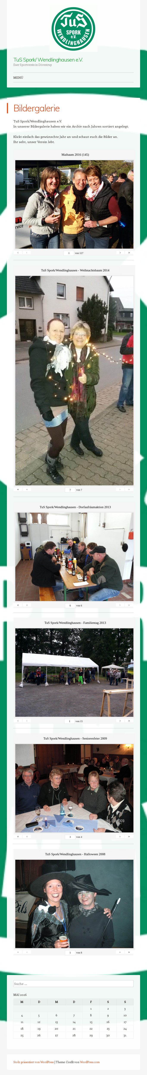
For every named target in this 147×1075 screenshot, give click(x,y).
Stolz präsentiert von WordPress (33, 1062)
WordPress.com (90, 1062)
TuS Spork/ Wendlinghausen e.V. (48, 59)
